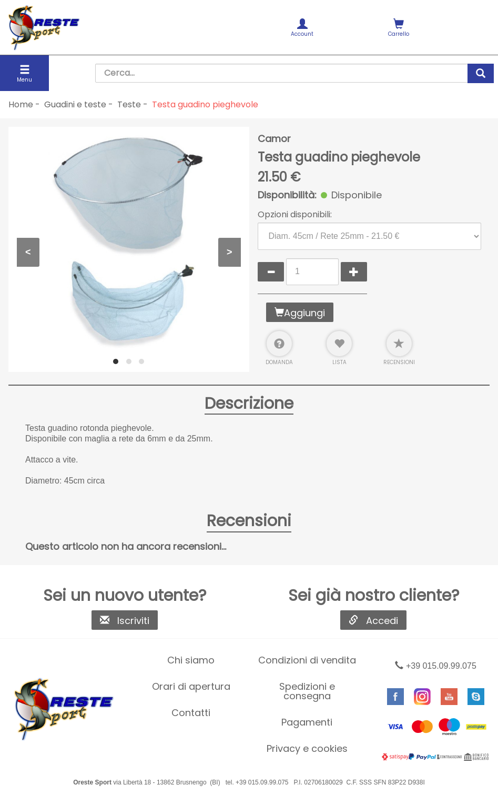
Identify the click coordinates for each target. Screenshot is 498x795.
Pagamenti (306, 722)
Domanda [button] (279, 348)
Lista (339, 348)
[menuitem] (302, 27)
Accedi (373, 620)
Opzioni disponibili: (295, 214)
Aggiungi (300, 312)
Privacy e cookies (307, 748)
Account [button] (302, 28)
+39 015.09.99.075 (435, 665)
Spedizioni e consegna (307, 691)
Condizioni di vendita (307, 660)
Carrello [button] (398, 28)
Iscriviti (124, 620)
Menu (24, 74)
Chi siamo (191, 660)
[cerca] (480, 73)
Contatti (190, 712)
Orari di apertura (191, 686)
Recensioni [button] (399, 348)
